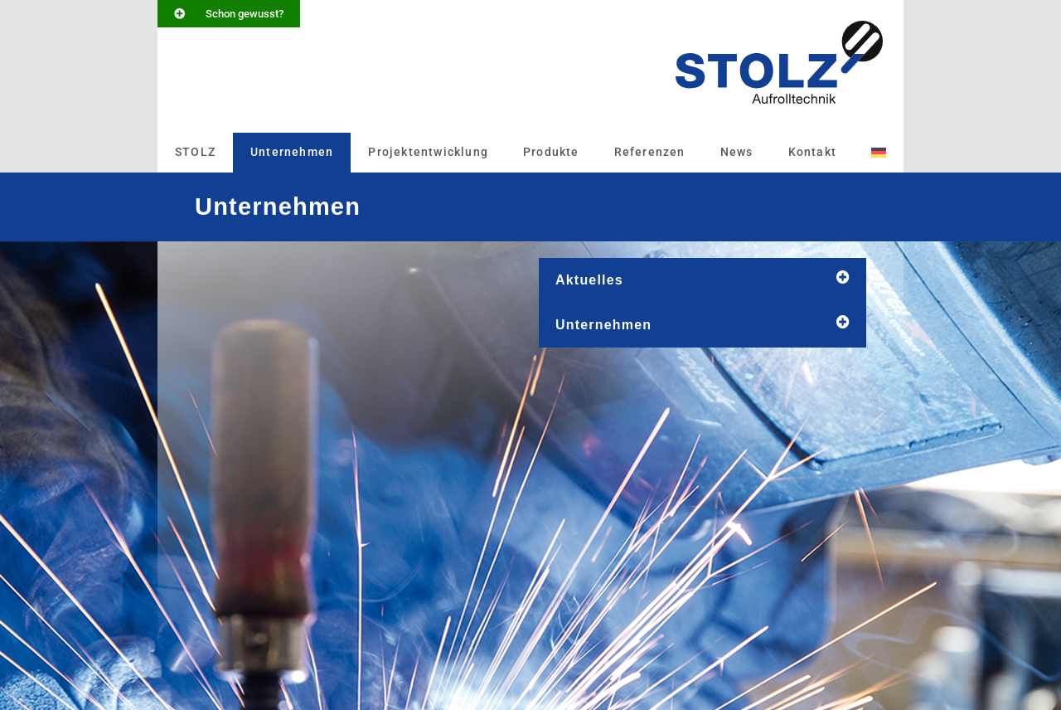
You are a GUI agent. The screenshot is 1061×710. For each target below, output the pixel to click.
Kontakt (812, 152)
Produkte (551, 152)
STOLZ (195, 152)
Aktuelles (589, 280)
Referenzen (650, 152)
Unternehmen (291, 152)
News (736, 152)
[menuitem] (879, 153)
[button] (702, 280)
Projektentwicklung (428, 152)
